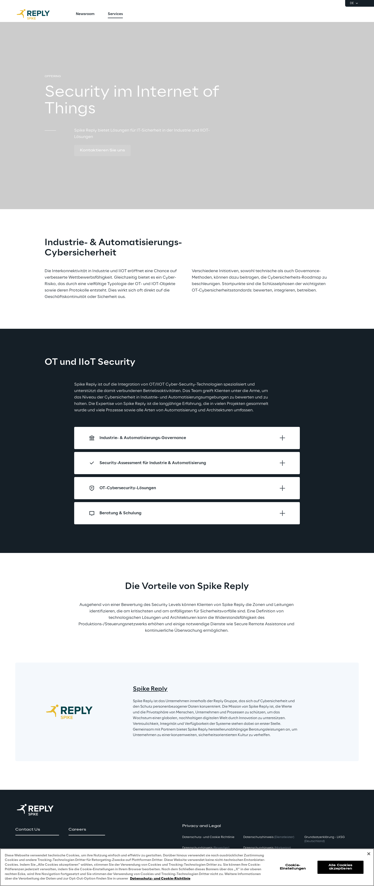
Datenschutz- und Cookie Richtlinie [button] (208, 837)
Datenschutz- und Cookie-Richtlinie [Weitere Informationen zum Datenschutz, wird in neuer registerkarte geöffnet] (160, 879)
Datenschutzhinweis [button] (205, 847)
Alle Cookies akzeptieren (340, 867)
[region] (187, 867)
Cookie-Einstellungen (293, 867)
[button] (102, 150)
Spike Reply (150, 689)
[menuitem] (85, 14)
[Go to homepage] (38, 14)
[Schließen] (369, 854)
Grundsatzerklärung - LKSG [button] (324, 839)
